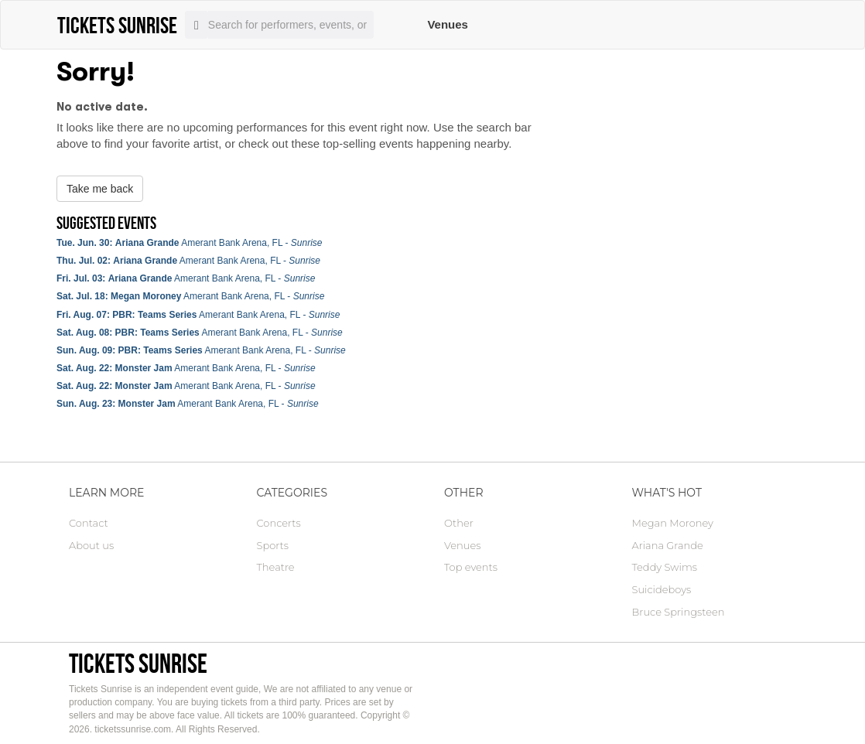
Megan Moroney (672, 523)
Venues (447, 24)
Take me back (100, 189)
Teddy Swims (664, 567)
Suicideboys (662, 589)
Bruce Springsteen (678, 612)
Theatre (276, 567)
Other (459, 523)
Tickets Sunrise (138, 663)
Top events (470, 567)
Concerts (279, 523)
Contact (88, 523)
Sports (273, 545)
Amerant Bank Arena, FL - (189, 242)
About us (91, 545)
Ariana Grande (667, 545)
